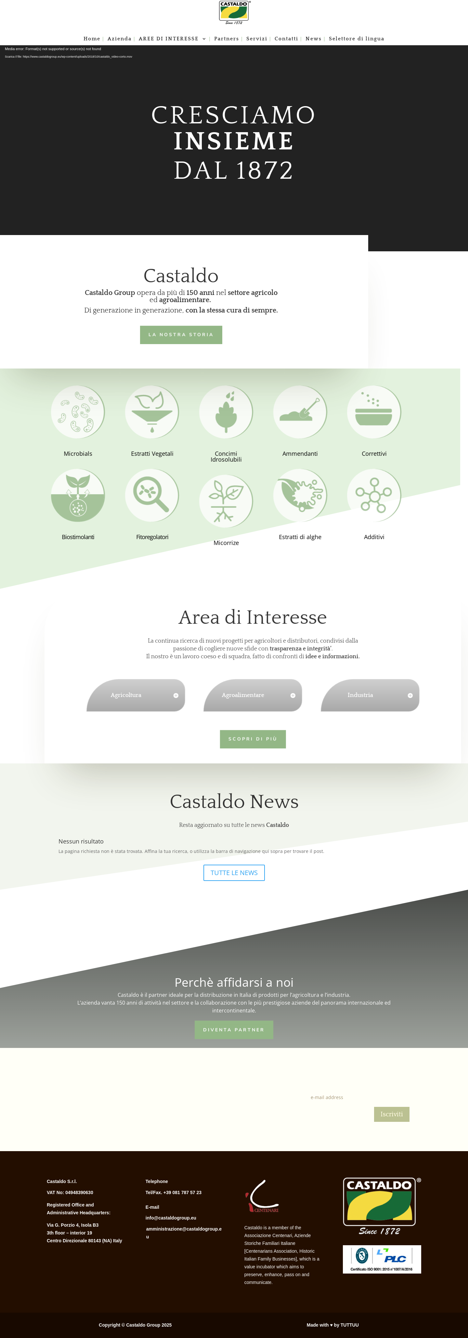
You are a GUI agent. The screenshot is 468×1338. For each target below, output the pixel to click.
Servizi (256, 39)
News (314, 39)
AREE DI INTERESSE (170, 39)
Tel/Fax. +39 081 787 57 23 (174, 1192)
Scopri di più (243, 738)
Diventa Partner (234, 1029)
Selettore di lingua (356, 39)
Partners (226, 39)
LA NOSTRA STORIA (172, 334)
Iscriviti (392, 1114)
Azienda (120, 39)
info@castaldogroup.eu (171, 1217)
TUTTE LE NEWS (234, 872)
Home (92, 39)
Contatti (286, 39)
